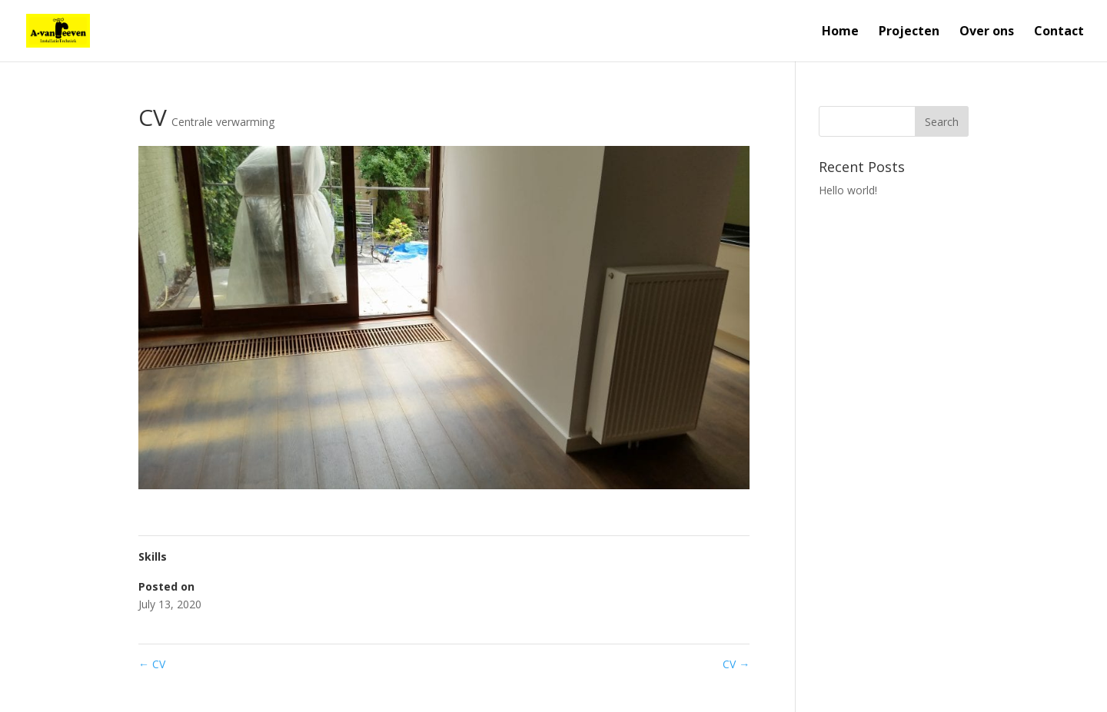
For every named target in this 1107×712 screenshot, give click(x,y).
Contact (1059, 32)
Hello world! (848, 190)
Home (840, 32)
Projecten (909, 32)
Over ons (986, 32)
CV (151, 664)
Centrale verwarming (222, 121)
